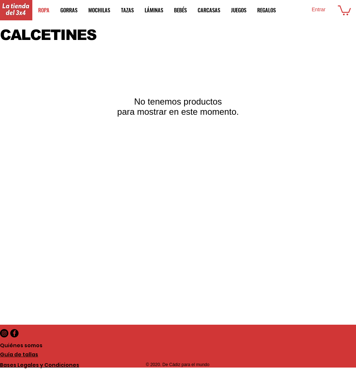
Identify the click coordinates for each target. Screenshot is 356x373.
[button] (344, 9)
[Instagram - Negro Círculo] (4, 333)
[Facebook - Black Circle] (14, 333)
